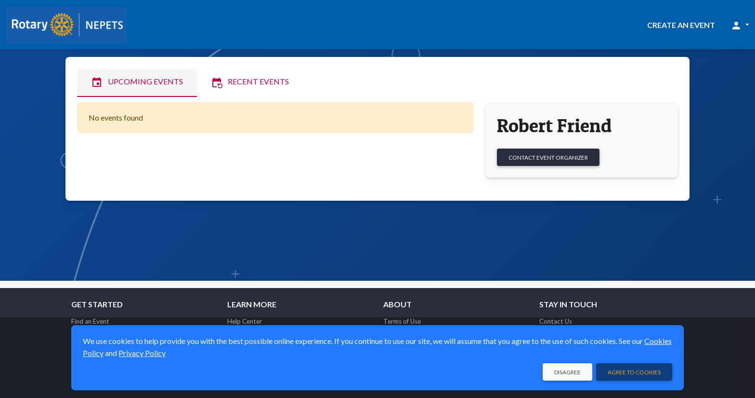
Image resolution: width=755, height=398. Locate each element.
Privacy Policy (142, 352)
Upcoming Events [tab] (137, 82)
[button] (739, 25)
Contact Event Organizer (548, 157)
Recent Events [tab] (250, 82)
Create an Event (681, 24)
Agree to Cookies (634, 372)
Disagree (567, 372)
